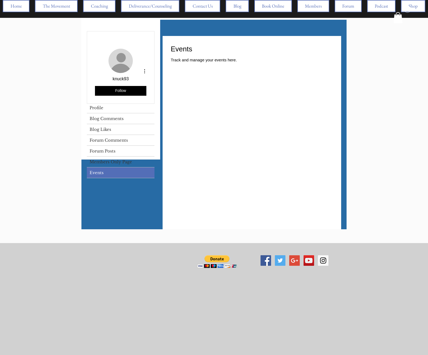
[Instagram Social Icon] (323, 260)
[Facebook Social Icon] (266, 260)
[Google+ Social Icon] (294, 260)
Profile (96, 107)
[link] (192, 73)
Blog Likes (100, 129)
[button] (398, 17)
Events (97, 172)
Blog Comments (107, 118)
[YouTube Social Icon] (309, 260)
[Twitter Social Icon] (280, 260)
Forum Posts (103, 151)
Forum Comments (109, 140)
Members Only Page (111, 161)
